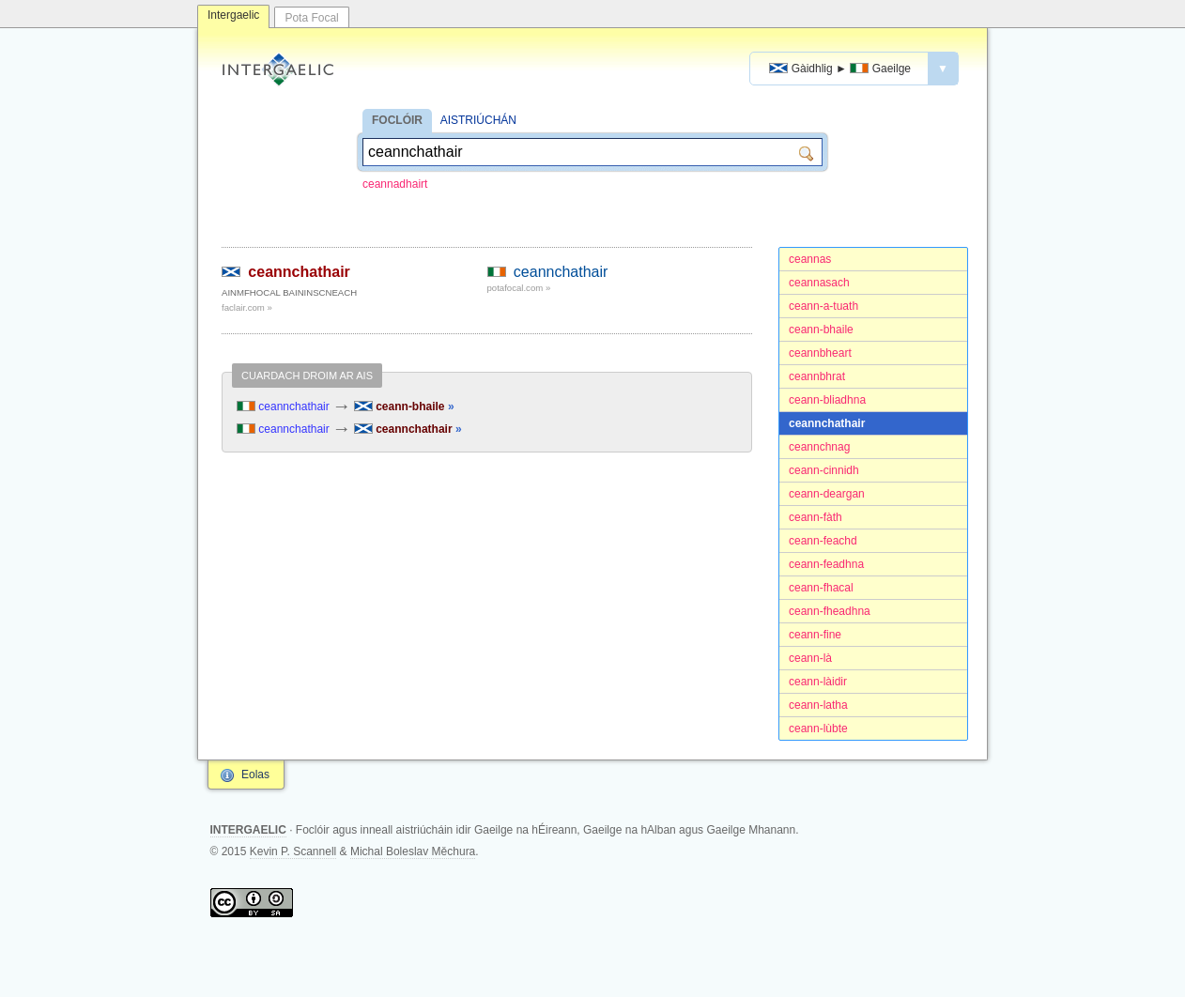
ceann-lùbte (818, 728)
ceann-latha (818, 705)
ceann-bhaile (821, 329)
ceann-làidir (818, 681)
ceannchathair (827, 423)
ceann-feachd (823, 540)
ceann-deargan (827, 493)
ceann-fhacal (821, 587)
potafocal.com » (519, 288)
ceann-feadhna (826, 564)
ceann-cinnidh (824, 470)
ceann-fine (815, 634)
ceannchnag (819, 446)
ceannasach (819, 282)
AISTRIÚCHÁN (478, 120)
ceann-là (810, 658)
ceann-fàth (815, 517)
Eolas (255, 774)
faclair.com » (247, 307)
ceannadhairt (394, 184)
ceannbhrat (817, 376)
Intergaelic (233, 15)
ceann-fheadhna (829, 611)
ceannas (810, 259)
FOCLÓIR (397, 120)
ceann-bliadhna (827, 399)
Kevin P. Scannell (293, 851)
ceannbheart (820, 353)
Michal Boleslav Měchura (412, 851)
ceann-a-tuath (823, 306)
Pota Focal (311, 17)
